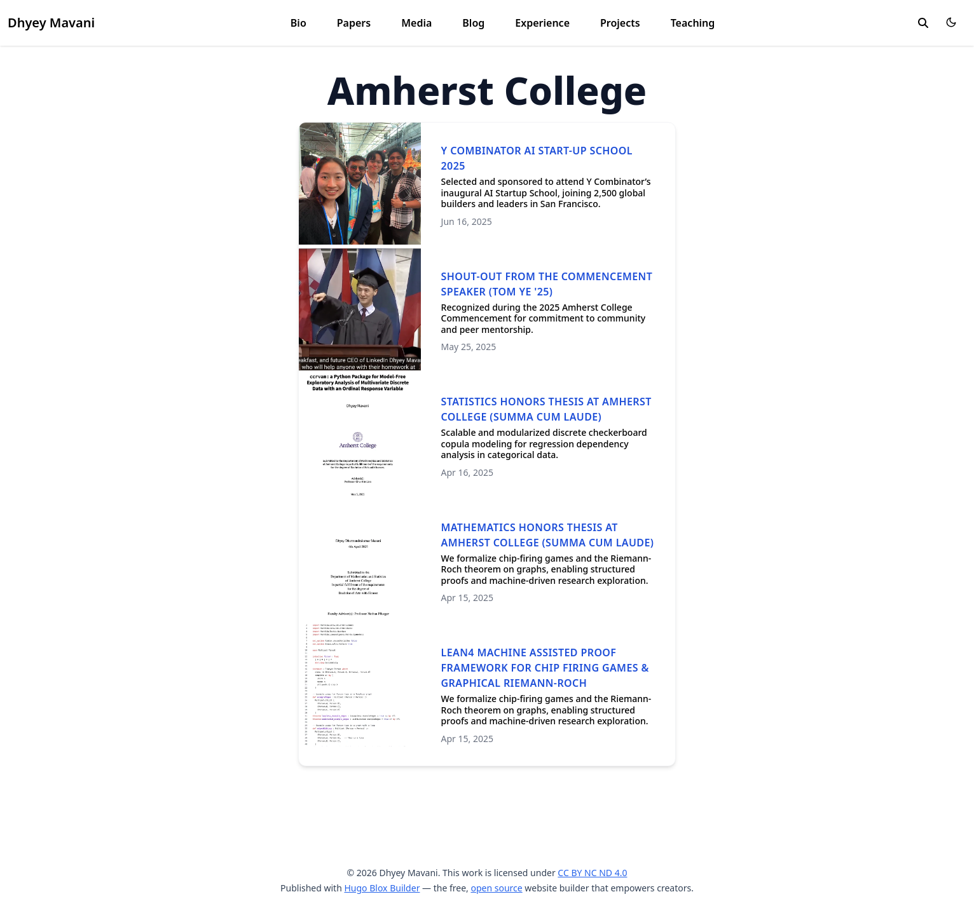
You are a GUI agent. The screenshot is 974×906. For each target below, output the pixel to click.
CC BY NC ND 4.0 (592, 873)
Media (416, 23)
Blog (473, 23)
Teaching (693, 23)
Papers (354, 23)
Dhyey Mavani (51, 22)
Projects (620, 23)
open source (496, 888)
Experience (542, 23)
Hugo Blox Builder (382, 888)
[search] (923, 23)
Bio (298, 23)
